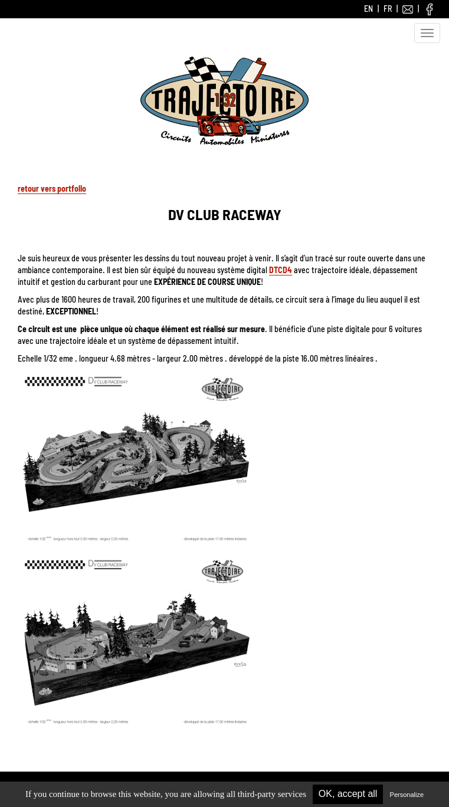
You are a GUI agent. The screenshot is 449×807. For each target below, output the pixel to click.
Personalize (407, 794)
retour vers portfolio (52, 188)
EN (368, 9)
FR (388, 9)
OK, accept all (348, 794)
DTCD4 (280, 270)
